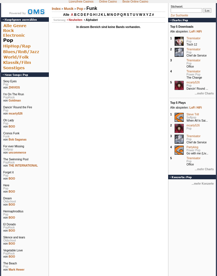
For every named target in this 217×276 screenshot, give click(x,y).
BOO (11, 126)
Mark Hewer (16, 269)
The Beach (10, 263)
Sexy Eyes (10, 81)
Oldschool (9, 201)
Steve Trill (192, 114)
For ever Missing (13, 146)
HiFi (199, 31)
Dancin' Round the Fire (17, 107)
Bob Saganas (17, 139)
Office (190, 66)
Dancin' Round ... (197, 88)
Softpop (8, 149)
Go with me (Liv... (197, 153)
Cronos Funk (11, 133)
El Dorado (9, 224)
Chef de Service (196, 55)
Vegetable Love (13, 250)
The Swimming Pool (16, 159)
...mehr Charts (204, 93)
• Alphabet (91, 19)
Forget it (8, 172)
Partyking (192, 147)
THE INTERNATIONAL (23, 165)
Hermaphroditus (13, 211)
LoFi (192, 31)
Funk (6, 136)
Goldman (14, 100)
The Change (194, 77)
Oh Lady (8, 120)
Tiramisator (193, 38)
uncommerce (17, 152)
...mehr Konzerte (203, 183)
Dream (7, 198)
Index (56, 9)
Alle (66, 15)
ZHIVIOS (14, 87)
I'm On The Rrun (13, 94)
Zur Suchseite (179, 15)
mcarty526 (15, 113)
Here (6, 185)
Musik (68, 9)
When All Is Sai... (197, 120)
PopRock (9, 97)
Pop (5, 84)
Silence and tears (14, 237)
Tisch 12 (191, 44)
